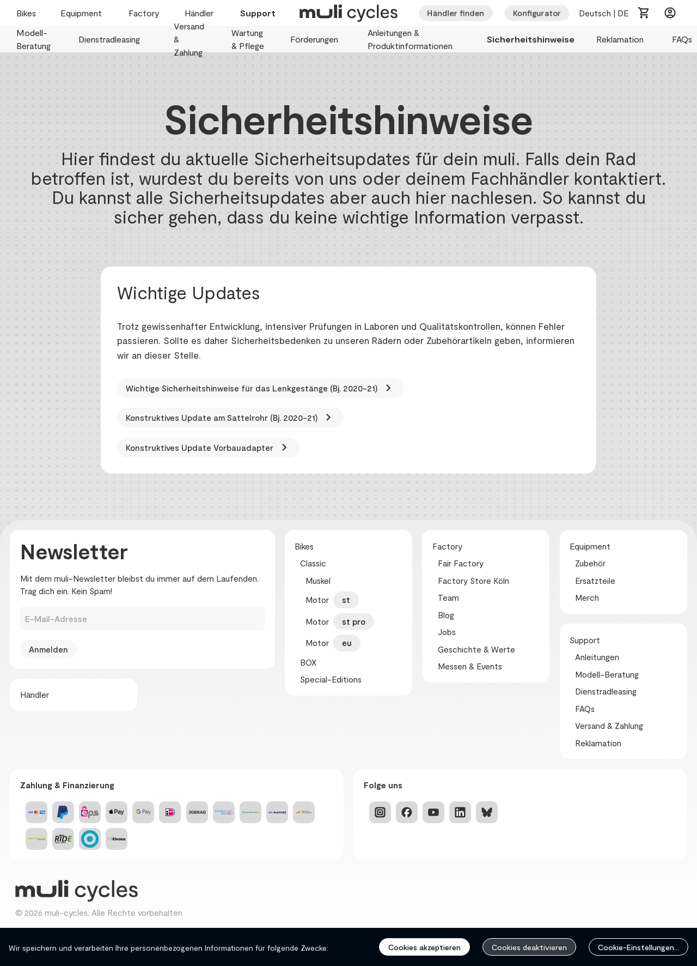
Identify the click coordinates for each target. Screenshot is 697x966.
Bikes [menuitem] (27, 14)
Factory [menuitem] (146, 14)
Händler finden (455, 13)
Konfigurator (536, 13)
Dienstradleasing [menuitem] (115, 40)
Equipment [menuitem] (83, 14)
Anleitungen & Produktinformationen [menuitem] (416, 39)
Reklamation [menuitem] (623, 40)
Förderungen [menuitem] (318, 40)
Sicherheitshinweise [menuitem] (530, 40)
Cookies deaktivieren (529, 947)
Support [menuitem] (258, 14)
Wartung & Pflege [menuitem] (249, 39)
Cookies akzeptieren (424, 947)
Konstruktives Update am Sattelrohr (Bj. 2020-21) (230, 417)
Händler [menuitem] (201, 14)
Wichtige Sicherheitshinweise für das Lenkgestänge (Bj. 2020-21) (260, 388)
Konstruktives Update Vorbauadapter (208, 447)
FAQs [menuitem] (683, 40)
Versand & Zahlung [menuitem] (192, 40)
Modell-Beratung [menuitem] (36, 39)
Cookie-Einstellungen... (638, 947)
